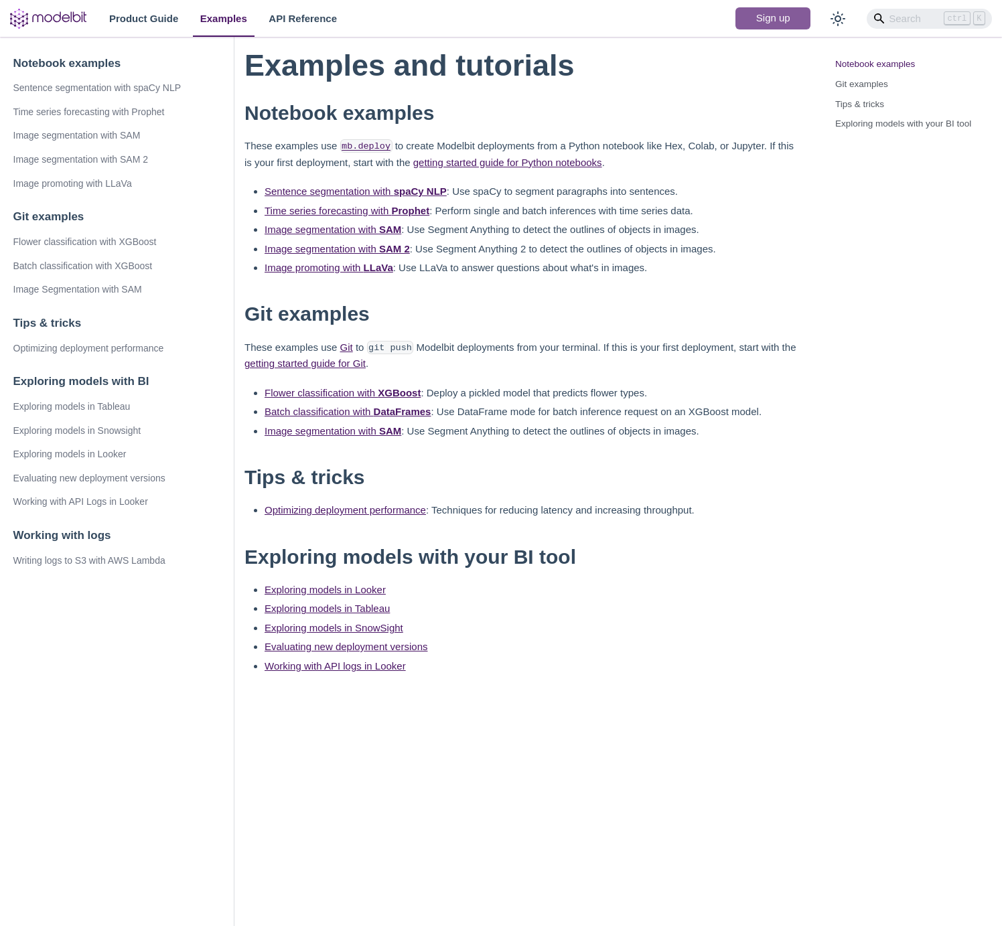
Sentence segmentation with (356, 191)
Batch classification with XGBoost (83, 265)
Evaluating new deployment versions (89, 478)
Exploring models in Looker (70, 454)
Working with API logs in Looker (335, 666)
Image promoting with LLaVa (72, 183)
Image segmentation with (333, 229)
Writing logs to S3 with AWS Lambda (89, 560)
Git (346, 347)
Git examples (48, 216)
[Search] (930, 19)
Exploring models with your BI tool (903, 124)
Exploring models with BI (81, 381)
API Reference (303, 18)
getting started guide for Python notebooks (507, 162)
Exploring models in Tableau (72, 406)
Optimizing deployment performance (88, 348)
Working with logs (62, 535)
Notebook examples (67, 63)
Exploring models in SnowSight (334, 627)
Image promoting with (329, 267)
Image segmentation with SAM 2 (81, 159)
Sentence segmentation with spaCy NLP (97, 87)
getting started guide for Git (305, 363)
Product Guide (143, 18)
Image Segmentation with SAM (77, 289)
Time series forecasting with (347, 210)
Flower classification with (343, 392)
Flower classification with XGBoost (85, 241)
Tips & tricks (47, 323)
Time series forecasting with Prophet (89, 111)
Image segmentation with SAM (77, 135)
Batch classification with (348, 411)
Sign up (773, 17)
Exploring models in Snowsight (77, 430)
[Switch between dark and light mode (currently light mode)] (838, 19)
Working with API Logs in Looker (80, 501)
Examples (223, 18)
